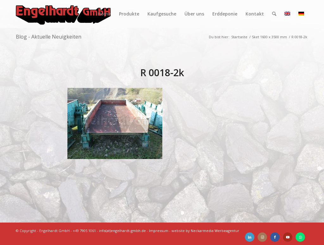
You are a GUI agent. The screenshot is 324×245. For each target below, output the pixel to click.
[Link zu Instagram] (262, 237)
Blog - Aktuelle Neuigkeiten (48, 36)
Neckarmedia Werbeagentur (215, 230)
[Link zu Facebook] (275, 237)
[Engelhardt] (63, 14)
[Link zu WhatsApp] (300, 237)
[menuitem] (104, 14)
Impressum (158, 230)
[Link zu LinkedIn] (249, 237)
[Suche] (274, 14)
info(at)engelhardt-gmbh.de (122, 230)
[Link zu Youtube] (287, 237)
